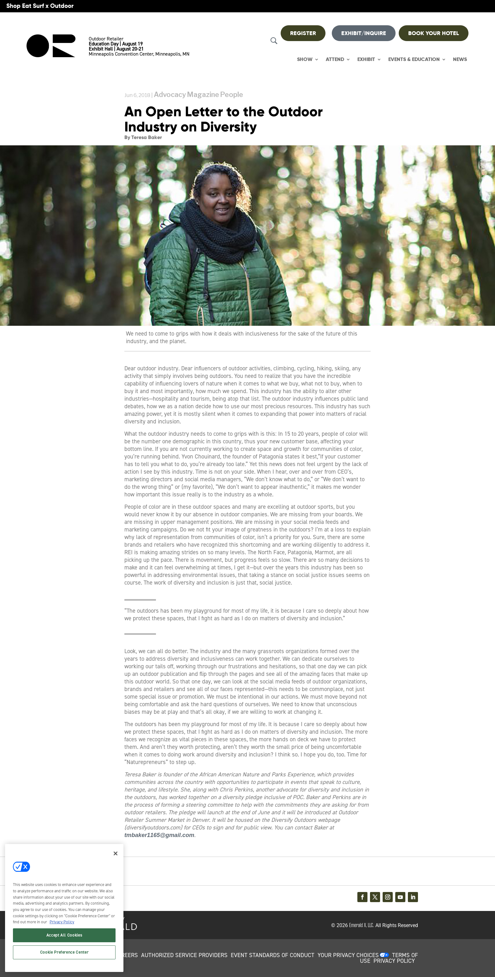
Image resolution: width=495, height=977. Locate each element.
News (460, 59)
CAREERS (126, 955)
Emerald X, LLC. (361, 925)
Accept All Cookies (64, 935)
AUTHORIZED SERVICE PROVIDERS (184, 955)
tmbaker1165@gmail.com (159, 835)
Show (305, 59)
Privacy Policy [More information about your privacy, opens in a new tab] (62, 922)
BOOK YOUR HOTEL (433, 33)
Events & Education (414, 59)
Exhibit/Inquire (363, 33)
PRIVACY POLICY (394, 961)
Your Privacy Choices (348, 955)
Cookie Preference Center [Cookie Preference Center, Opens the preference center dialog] (64, 952)
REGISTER (303, 33)
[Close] (115, 853)
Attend (335, 59)
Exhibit (366, 59)
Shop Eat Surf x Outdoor (40, 5)
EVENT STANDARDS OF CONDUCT (272, 955)
